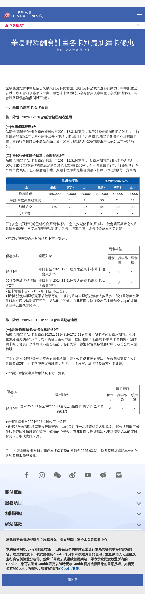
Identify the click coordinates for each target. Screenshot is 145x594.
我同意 (73, 579)
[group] (72, 492)
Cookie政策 (70, 569)
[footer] (72, 529)
